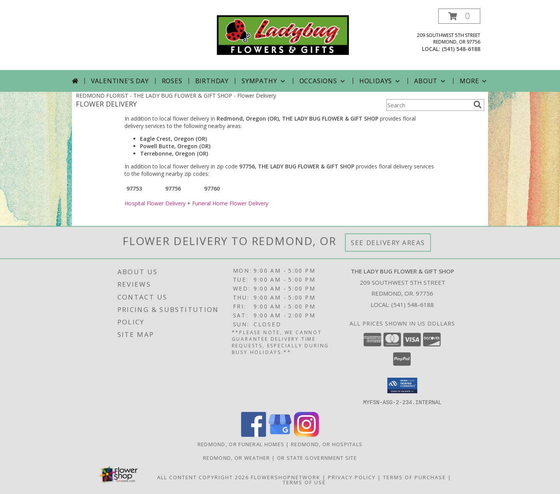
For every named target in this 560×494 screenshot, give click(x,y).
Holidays (380, 81)
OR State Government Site (317, 457)
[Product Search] (428, 105)
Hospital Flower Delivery (155, 203)
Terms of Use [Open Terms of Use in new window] (304, 481)
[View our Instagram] (306, 434)
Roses (172, 81)
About (430, 81)
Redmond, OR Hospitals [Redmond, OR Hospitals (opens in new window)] (326, 443)
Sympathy (264, 81)
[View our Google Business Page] (280, 434)
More (474, 81)
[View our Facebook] (253, 434)
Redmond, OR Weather (236, 457)
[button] (459, 16)
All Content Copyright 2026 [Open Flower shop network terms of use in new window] (203, 476)
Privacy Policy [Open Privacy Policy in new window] (352, 476)
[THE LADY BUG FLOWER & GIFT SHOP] (283, 34)
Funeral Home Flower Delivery (230, 203)
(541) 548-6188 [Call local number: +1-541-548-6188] (461, 49)
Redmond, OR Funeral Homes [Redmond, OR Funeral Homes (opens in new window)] (241, 443)
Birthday (212, 81)
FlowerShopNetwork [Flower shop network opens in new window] (285, 476)
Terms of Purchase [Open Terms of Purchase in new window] (414, 476)
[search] (477, 104)
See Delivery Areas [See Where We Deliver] (388, 242)
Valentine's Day (120, 81)
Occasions (322, 81)
